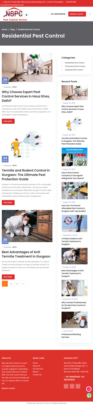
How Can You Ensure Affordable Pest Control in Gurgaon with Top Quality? (74, 208)
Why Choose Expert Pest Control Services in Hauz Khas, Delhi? (26, 96)
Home (4, 29)
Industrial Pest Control (74, 70)
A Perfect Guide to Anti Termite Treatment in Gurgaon (72, 241)
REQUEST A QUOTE (77, 14)
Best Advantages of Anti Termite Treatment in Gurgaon (26, 254)
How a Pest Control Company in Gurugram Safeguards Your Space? (73, 175)
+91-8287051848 (57, 14)
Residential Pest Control (74, 63)
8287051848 (71, 2)
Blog (13, 29)
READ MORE (8, 121)
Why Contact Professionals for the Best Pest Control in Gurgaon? (74, 305)
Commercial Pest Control (75, 66)
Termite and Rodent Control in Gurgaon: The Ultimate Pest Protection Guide (26, 174)
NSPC (14, 87)
